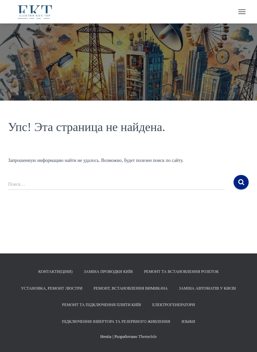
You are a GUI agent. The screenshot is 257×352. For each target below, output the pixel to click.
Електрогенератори (173, 304)
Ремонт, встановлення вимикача (131, 288)
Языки (188, 321)
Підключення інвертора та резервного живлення (116, 321)
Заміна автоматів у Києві (207, 288)
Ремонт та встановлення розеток (181, 271)
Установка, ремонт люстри (51, 288)
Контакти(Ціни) (55, 271)
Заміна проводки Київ (108, 271)
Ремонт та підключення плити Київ (101, 304)
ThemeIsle (148, 336)
